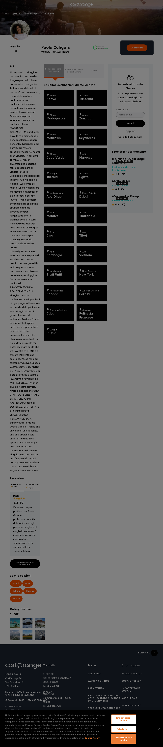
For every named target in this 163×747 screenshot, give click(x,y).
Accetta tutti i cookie (123, 739)
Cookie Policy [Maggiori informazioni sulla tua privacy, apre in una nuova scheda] (92, 738)
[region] (81, 728)
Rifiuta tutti (123, 729)
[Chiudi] (159, 728)
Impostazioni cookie (123, 719)
